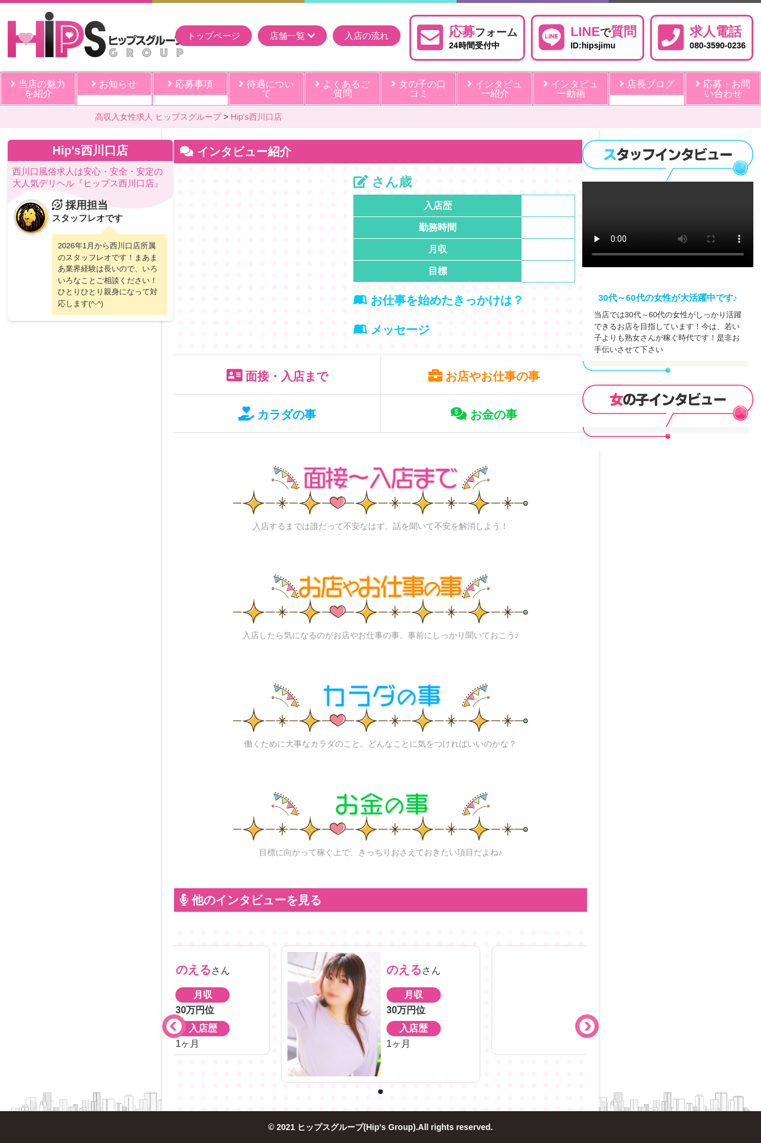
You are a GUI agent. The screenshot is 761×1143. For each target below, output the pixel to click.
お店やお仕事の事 (484, 375)
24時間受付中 (483, 36)
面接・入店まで (278, 375)
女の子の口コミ (418, 88)
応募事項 (190, 84)
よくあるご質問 (342, 88)
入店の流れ (367, 35)
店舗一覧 (292, 35)
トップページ (213, 35)
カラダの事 (277, 413)
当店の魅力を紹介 (38, 88)
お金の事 (484, 413)
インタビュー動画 (570, 88)
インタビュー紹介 (494, 88)
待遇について (266, 88)
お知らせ (113, 84)
